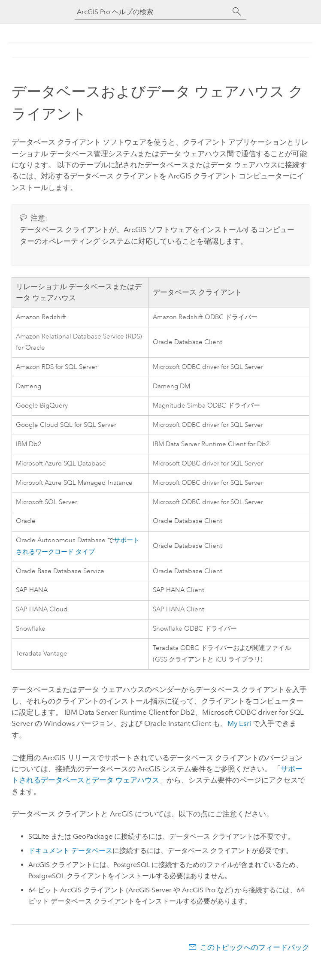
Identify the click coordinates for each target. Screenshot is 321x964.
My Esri (239, 723)
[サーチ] (237, 11)
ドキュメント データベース (70, 850)
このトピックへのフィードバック (254, 947)
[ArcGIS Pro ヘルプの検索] (152, 11)
